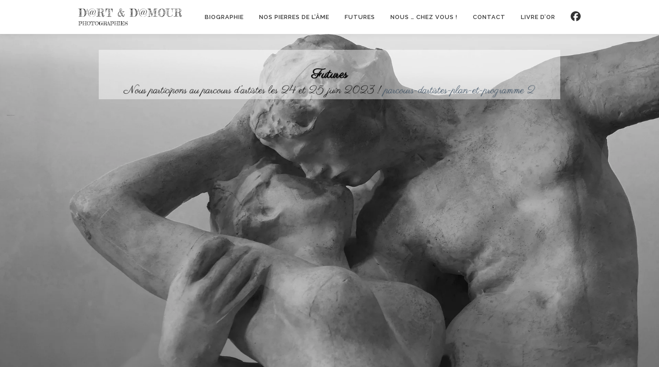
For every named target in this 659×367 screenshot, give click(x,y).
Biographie (224, 17)
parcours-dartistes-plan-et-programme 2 (451, 89)
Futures (360, 17)
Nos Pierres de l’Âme (294, 17)
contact (489, 17)
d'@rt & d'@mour (130, 13)
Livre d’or (538, 17)
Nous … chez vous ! (423, 17)
